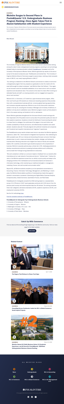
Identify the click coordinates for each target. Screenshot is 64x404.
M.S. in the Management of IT (49, 379)
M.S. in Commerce (14, 378)
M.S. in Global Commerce (32, 378)
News (14, 370)
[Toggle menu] (60, 2)
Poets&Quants (37, 69)
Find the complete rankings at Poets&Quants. (20, 196)
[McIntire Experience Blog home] (11, 2)
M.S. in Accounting (49, 370)
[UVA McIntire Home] (32, 390)
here (22, 193)
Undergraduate (32, 370)
